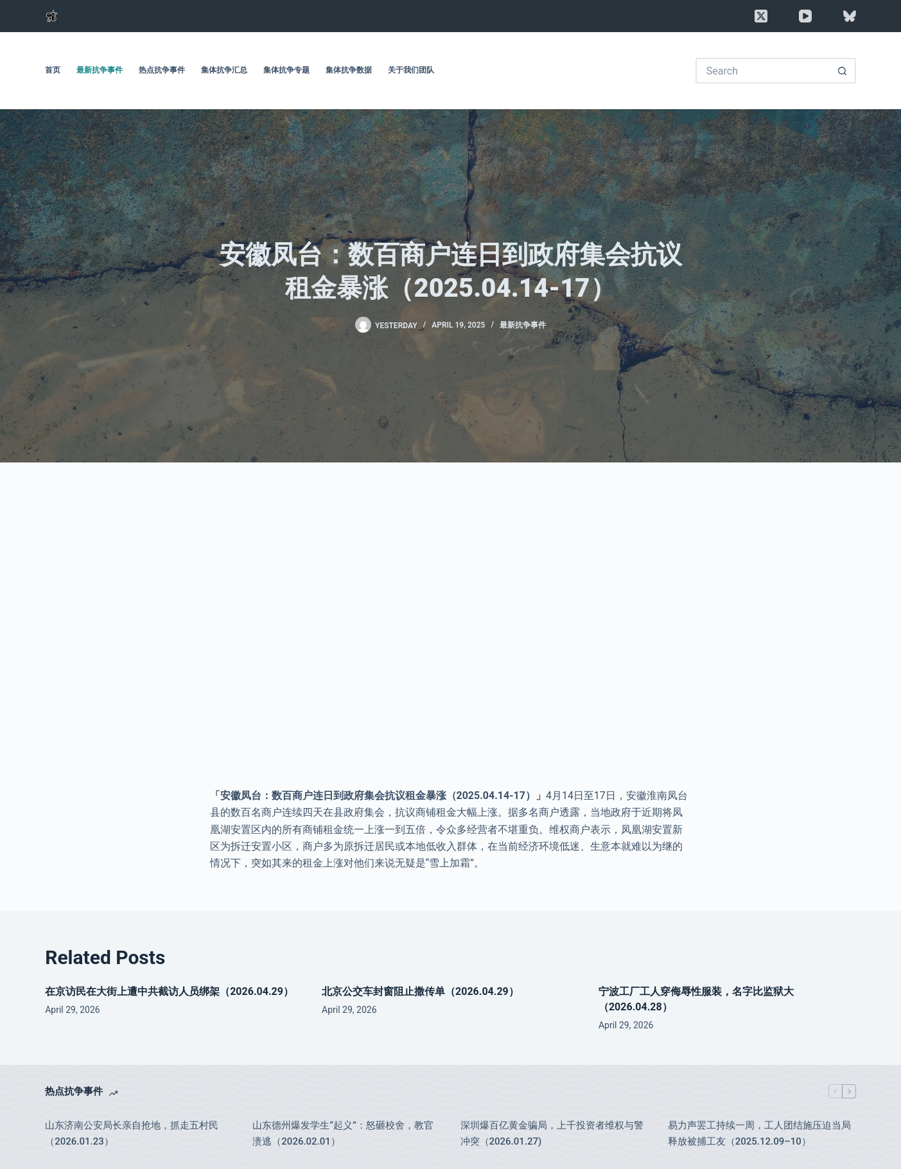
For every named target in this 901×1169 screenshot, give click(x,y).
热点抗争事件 (162, 70)
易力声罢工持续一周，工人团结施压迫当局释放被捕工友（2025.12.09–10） (759, 1133)
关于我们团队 (411, 70)
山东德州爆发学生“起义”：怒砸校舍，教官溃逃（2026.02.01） (342, 1133)
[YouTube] (805, 16)
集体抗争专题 (286, 70)
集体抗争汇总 (224, 70)
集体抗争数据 (349, 70)
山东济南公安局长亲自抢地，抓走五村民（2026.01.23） (131, 1133)
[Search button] (843, 71)
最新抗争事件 (99, 70)
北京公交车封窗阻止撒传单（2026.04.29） (420, 991)
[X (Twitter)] (761, 16)
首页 (52, 70)
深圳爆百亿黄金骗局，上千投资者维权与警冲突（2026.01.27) (551, 1133)
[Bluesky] (849, 16)
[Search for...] (762, 71)
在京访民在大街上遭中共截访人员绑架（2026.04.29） (169, 991)
